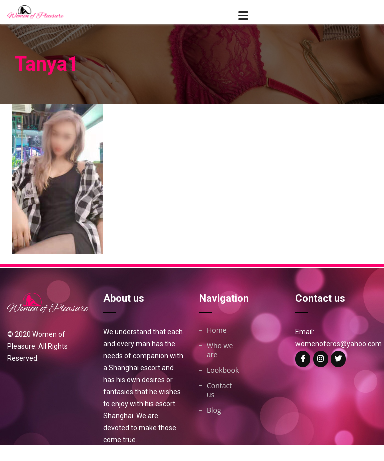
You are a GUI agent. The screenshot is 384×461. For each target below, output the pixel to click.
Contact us (219, 390)
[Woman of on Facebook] (303, 359)
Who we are (220, 350)
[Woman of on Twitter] (338, 359)
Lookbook (223, 370)
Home (217, 330)
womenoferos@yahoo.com (339, 344)
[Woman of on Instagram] (321, 359)
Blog (214, 410)
